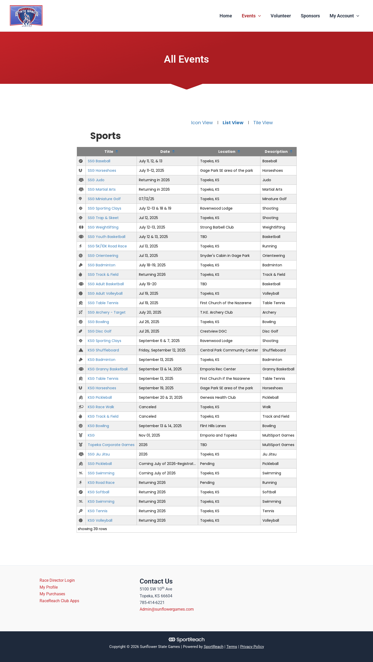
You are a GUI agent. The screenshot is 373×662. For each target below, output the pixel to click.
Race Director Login (57, 580)
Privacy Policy (252, 646)
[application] (260, 16)
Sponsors (311, 15)
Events (253, 16)
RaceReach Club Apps (59, 600)
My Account (344, 16)
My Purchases (52, 593)
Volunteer (282, 15)
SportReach (213, 646)
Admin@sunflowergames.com (167, 609)
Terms (231, 646)
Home (228, 15)
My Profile (49, 587)
